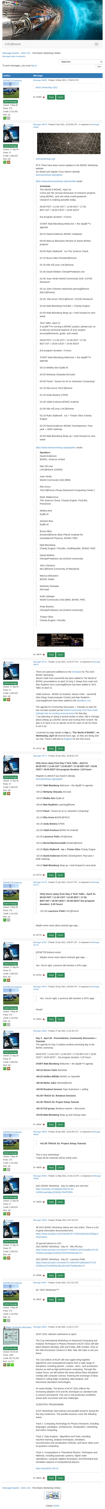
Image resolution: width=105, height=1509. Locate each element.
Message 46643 (40, 1327)
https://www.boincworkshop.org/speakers (56, 447)
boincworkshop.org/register (49, 175)
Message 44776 (40, 882)
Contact (9, 125)
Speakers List (84, 700)
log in (33, 65)
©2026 (52, 1506)
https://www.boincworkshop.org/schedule (56, 181)
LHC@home (13, 44)
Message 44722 (40, 662)
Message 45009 (40, 1220)
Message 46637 (40, 1283)
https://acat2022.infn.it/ (47, 1468)
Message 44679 (40, 124)
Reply (51, 97)
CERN (56, 1506)
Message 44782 (40, 942)
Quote (60, 97)
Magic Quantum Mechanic (19, 1327)
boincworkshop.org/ (45, 159)
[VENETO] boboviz (12, 80)
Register (68, 739)
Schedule (76, 672)
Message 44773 (40, 756)
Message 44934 (40, 1176)
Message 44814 (40, 987)
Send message (10, 102)
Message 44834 (40, 1031)
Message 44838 (40, 1132)
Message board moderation (13, 56)
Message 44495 (40, 80)
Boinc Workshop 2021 (47, 87)
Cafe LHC (25, 53)
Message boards (10, 53)
